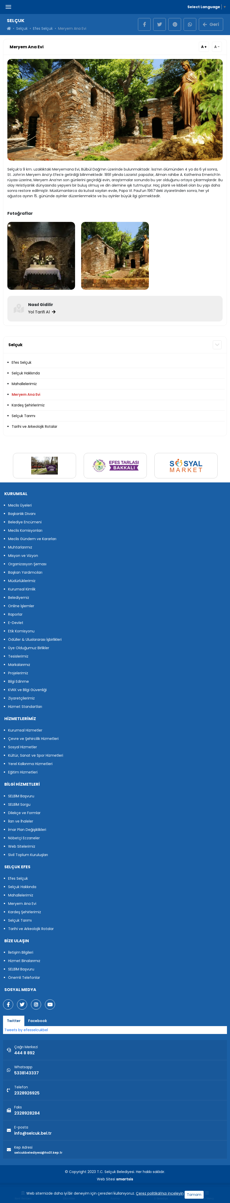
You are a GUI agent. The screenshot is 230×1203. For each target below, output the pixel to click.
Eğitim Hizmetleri (23, 772)
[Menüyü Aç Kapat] (8, 6)
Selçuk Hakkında (26, 373)
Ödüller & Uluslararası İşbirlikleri (35, 639)
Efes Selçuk (43, 28)
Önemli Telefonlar (24, 977)
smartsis (124, 1179)
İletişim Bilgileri (20, 952)
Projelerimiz (18, 673)
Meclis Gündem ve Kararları (32, 538)
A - (217, 46)
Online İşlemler (21, 605)
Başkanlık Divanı (22, 513)
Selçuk (22, 28)
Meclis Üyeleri (20, 505)
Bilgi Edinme (18, 681)
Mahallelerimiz (24, 383)
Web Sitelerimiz (21, 846)
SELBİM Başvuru (21, 796)
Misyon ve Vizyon (23, 555)
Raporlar (15, 614)
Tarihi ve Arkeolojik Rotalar (34, 426)
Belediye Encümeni (25, 522)
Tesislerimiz (18, 656)
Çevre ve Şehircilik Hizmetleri (33, 738)
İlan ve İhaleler (20, 821)
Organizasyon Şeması (27, 564)
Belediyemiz (18, 597)
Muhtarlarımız (20, 547)
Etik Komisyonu (21, 631)
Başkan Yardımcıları (25, 572)
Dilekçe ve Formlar (24, 812)
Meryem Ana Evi (26, 394)
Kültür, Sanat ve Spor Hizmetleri (35, 755)
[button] (217, 344)
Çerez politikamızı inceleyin (160, 1193)
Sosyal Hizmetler (22, 747)
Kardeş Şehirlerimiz (28, 405)
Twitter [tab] (14, 1020)
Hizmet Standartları (25, 706)
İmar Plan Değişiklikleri (27, 829)
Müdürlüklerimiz (22, 580)
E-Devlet (15, 622)
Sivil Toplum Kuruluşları (28, 854)
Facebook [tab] (37, 1020)
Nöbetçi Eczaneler (24, 838)
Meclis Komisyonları (25, 530)
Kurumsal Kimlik (22, 589)
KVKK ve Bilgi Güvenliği (27, 689)
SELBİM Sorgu (19, 804)
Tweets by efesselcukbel (26, 1029)
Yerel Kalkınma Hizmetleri (30, 763)
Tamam (194, 1194)
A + (204, 46)
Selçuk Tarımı (23, 415)
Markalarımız (19, 664)
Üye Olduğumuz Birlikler (28, 647)
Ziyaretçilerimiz (21, 698)
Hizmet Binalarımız (24, 960)
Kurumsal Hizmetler (25, 730)
